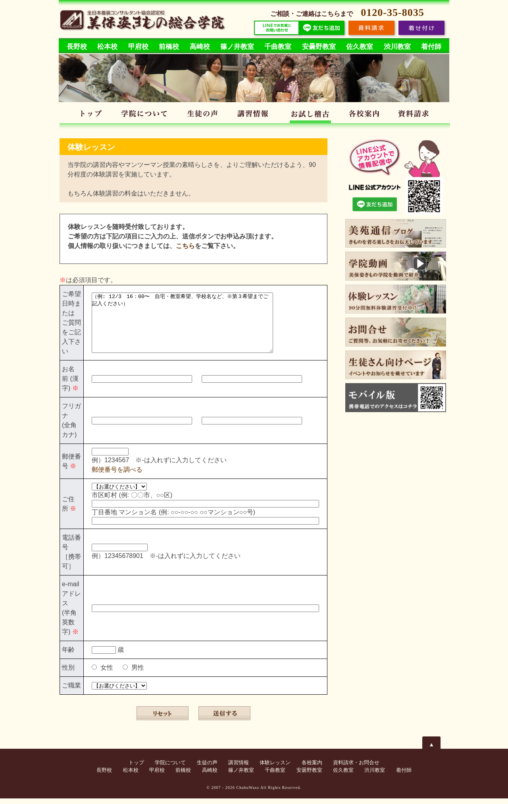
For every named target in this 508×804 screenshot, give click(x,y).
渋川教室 (397, 46)
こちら (185, 245)
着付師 (431, 46)
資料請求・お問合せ (356, 768)
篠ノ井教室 (237, 46)
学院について (145, 115)
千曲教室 (277, 46)
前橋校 (169, 46)
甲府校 (138, 46)
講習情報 (255, 115)
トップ (91, 115)
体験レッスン (310, 115)
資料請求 (416, 115)
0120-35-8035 (392, 12)
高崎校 (200, 46)
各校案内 (366, 115)
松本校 (107, 46)
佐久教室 (359, 46)
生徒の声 (203, 115)
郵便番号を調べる (117, 475)
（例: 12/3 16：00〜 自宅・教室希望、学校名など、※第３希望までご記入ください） (193, 325)
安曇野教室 (319, 46)
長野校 (77, 46)
